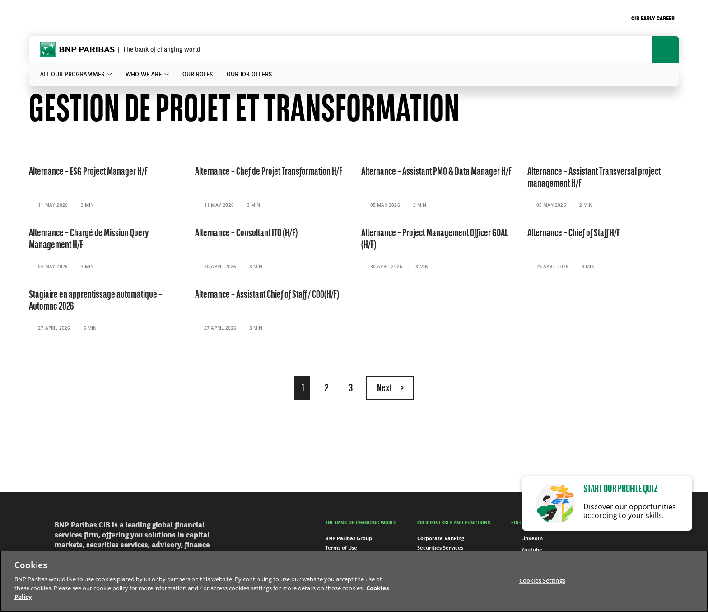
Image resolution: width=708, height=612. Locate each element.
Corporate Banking (440, 538)
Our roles (197, 74)
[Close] (693, 580)
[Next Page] (390, 388)
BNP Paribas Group (348, 538)
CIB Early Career (653, 19)
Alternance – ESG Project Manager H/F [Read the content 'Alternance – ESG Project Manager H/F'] (88, 172)
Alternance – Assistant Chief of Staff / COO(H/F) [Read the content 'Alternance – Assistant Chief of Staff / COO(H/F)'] (267, 295)
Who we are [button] (144, 74)
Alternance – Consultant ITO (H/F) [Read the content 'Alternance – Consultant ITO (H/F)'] (246, 233)
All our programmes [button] (72, 74)
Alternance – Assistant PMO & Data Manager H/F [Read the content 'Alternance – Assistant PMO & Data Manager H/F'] (436, 172)
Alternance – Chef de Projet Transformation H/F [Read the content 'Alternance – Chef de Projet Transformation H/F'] (268, 172)
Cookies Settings (542, 580)
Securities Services (440, 547)
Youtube (526, 549)
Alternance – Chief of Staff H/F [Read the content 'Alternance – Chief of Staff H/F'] (573, 233)
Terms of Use (341, 547)
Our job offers (249, 74)
